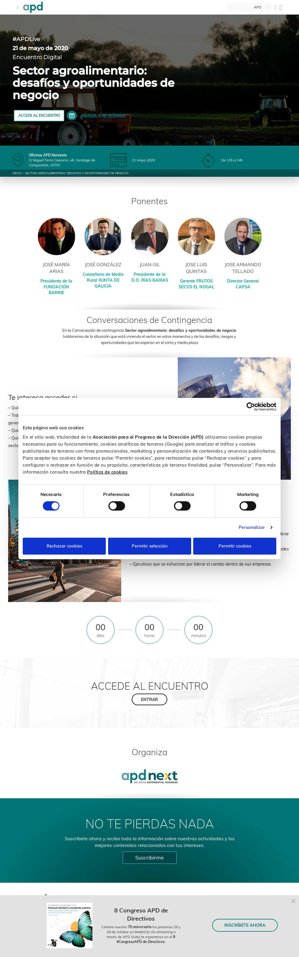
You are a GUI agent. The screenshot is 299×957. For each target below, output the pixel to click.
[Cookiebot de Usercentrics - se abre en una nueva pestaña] (250, 406)
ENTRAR (149, 699)
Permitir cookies (235, 546)
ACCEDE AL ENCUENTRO (39, 115)
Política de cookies (107, 472)
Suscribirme (149, 857)
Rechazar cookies (64, 546)
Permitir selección (150, 546)
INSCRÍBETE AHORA (244, 925)
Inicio (17, 173)
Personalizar (252, 527)
